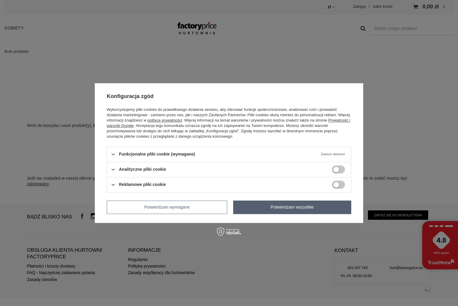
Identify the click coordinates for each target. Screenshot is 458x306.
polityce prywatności (165, 120)
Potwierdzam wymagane (167, 207)
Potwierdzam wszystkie (292, 207)
